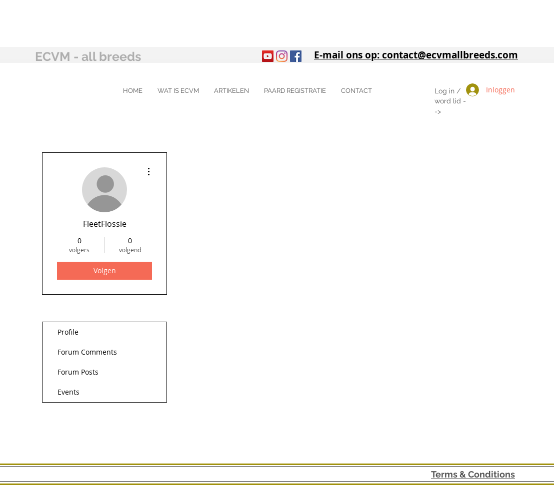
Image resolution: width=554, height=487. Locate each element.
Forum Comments (87, 352)
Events (69, 392)
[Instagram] (282, 56)
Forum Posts (78, 372)
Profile (68, 332)
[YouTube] (268, 56)
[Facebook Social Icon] (296, 56)
